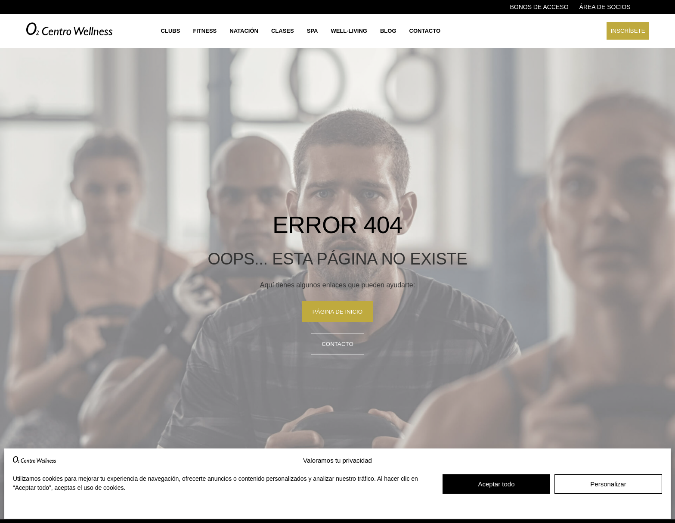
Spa (312, 31)
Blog (388, 31)
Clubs (170, 31)
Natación (243, 31)
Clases (282, 31)
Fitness (205, 31)
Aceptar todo (496, 484)
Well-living (349, 31)
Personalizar (608, 484)
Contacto (424, 31)
